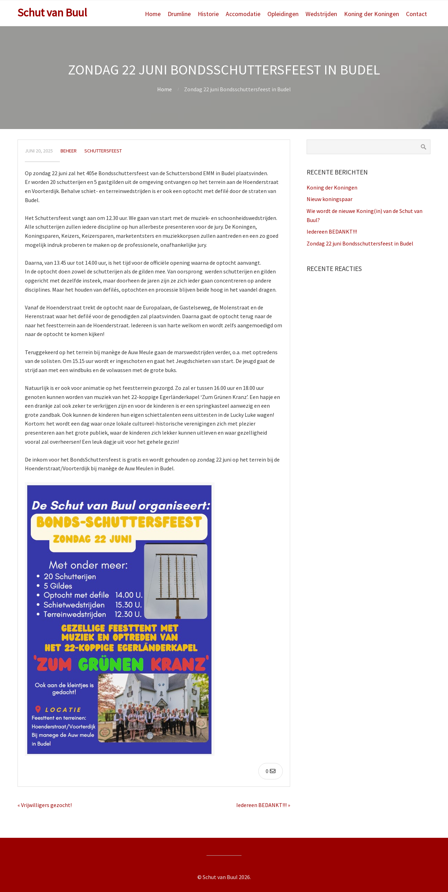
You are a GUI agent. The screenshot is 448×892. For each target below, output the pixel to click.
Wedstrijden (321, 14)
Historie (208, 14)
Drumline (179, 14)
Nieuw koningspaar (329, 198)
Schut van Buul (52, 13)
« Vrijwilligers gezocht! (45, 804)
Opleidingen (283, 14)
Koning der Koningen (371, 14)
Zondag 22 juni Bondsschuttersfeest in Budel (360, 243)
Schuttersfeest (103, 151)
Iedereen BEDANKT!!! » (263, 804)
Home (153, 14)
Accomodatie (243, 14)
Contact (416, 14)
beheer (69, 151)
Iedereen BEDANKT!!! (332, 231)
